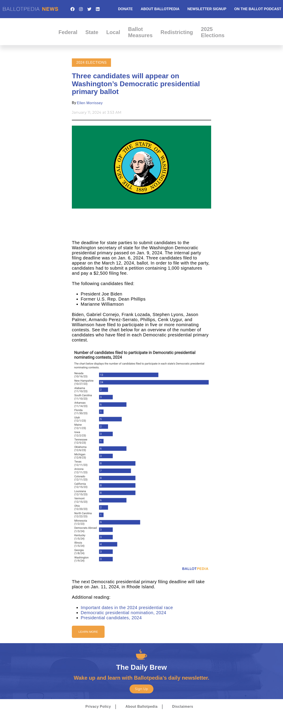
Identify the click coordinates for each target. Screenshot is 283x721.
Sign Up (141, 689)
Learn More (88, 631)
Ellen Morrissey (90, 103)
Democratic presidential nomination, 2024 (123, 612)
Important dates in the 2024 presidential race (127, 607)
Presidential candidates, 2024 (111, 617)
